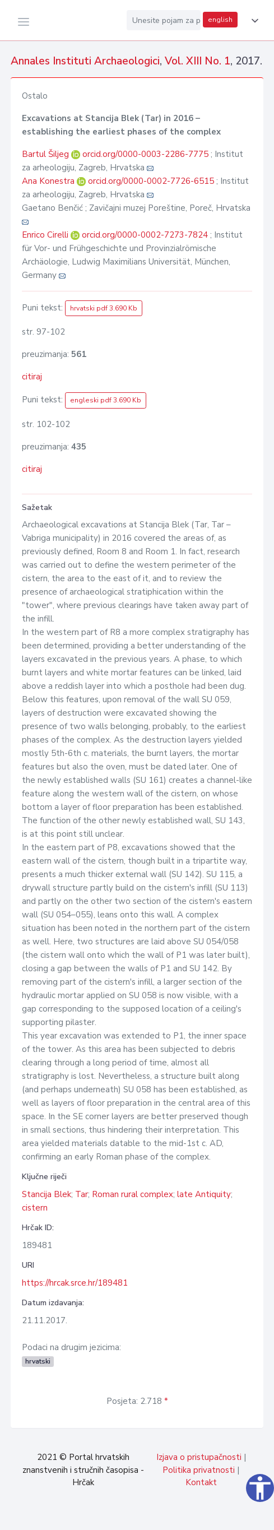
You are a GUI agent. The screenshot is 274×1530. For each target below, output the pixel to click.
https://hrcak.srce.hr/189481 (75, 1282)
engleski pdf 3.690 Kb (105, 400)
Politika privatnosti (198, 1470)
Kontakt (201, 1482)
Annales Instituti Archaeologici (85, 61)
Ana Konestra (49, 181)
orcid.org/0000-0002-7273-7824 (145, 234)
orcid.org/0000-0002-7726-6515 (151, 181)
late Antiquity (204, 1194)
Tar (81, 1194)
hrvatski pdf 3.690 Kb (103, 308)
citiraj (32, 376)
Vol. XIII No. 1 (197, 61)
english (220, 19)
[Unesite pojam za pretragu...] (163, 20)
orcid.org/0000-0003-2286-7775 (145, 154)
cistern (35, 1207)
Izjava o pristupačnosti (199, 1457)
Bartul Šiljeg (46, 154)
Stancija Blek (46, 1194)
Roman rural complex (132, 1194)
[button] (252, 21)
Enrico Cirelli (46, 234)
